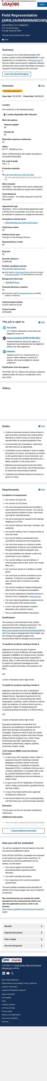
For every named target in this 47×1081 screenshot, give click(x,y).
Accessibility (6, 998)
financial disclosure (26, 293)
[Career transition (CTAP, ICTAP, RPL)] (23, 342)
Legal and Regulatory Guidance (14, 990)
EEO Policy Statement (10, 980)
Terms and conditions (10, 1018)
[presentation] (24, 115)
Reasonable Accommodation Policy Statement (19, 983)
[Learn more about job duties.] (41, 426)
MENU (42, 4)
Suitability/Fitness (12, 282)
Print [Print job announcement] (5, 40)
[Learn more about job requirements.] (41, 490)
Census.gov (36, 60)
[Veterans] (23, 356)
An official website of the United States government (20, 1)
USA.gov (5, 1022)
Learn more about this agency (17, 74)
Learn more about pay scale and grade (19, 175)
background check (23, 272)
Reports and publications (11, 1015)
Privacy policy (7, 1011)
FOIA (4, 1001)
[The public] (23, 330)
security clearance (13, 274)
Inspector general (8, 1004)
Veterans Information (9, 987)
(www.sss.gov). (35, 596)
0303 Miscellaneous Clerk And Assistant (21, 223)
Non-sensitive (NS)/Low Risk (13, 269)
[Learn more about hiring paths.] (41, 322)
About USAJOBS (8, 994)
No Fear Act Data (8, 1008)
